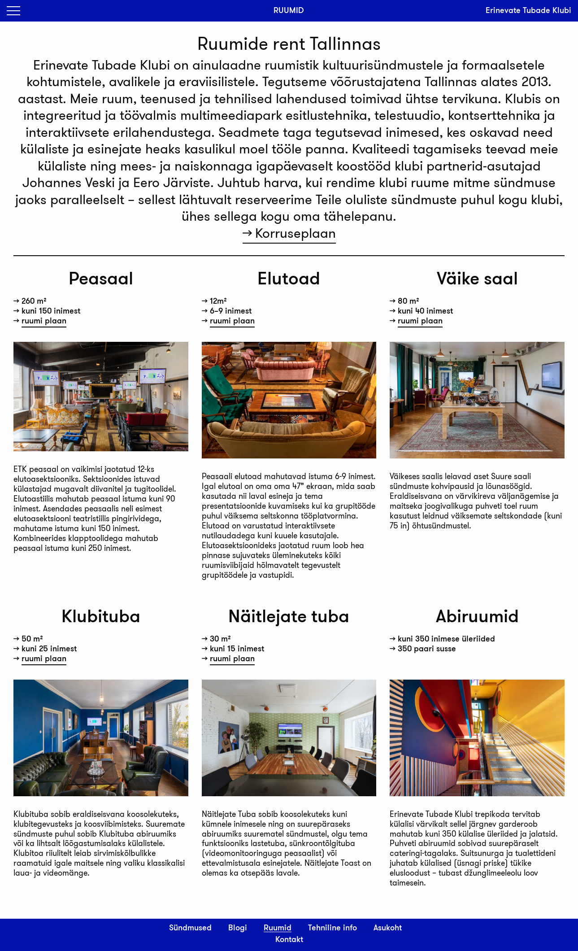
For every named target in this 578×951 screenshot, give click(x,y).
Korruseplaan (295, 233)
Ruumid (277, 928)
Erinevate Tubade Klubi (528, 10)
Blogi (237, 928)
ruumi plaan (44, 321)
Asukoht (388, 928)
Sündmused (190, 928)
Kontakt (289, 939)
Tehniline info (332, 928)
